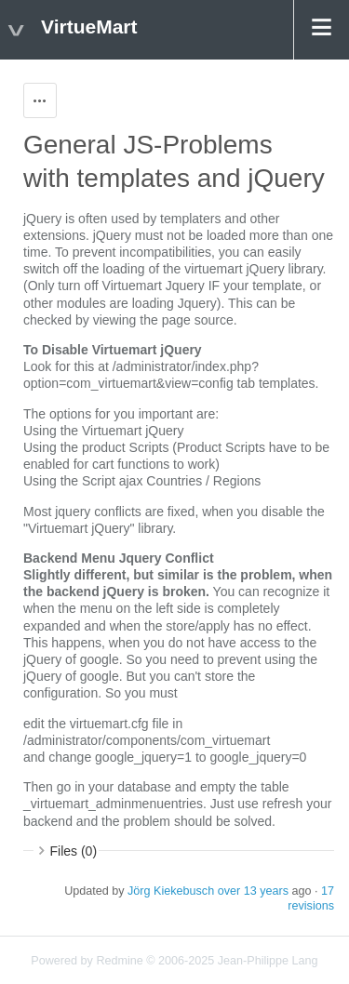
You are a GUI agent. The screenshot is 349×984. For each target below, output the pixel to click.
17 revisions (311, 898)
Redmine (119, 960)
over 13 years (253, 891)
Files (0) (74, 851)
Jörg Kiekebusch (171, 891)
